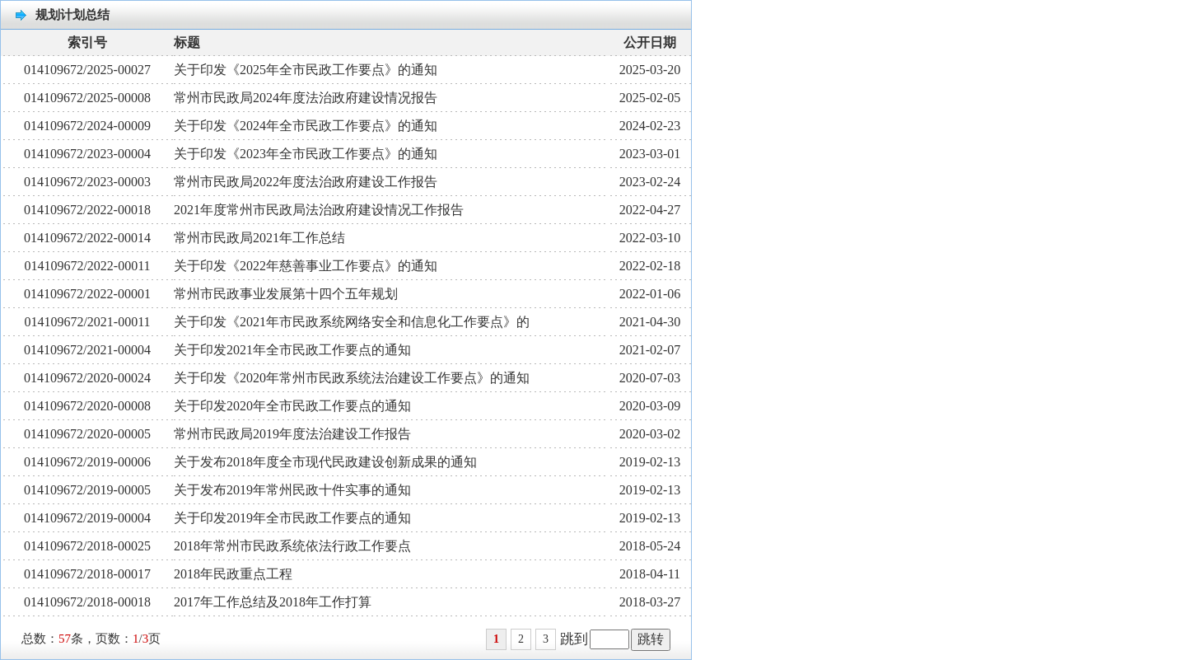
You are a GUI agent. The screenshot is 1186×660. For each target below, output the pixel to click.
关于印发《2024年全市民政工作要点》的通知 (305, 126)
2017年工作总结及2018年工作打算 (272, 602)
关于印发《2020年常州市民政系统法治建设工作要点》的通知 (352, 378)
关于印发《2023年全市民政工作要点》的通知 (305, 154)
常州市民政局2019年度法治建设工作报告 (292, 434)
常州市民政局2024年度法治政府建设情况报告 (305, 98)
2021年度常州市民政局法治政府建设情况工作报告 (319, 210)
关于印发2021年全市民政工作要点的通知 (292, 350)
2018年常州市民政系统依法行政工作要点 (292, 546)
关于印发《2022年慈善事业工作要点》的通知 (305, 266)
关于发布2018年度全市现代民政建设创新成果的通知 (325, 462)
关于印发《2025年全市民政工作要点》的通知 (305, 70)
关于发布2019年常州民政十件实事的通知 (292, 490)
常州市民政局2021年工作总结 (259, 238)
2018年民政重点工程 (233, 574)
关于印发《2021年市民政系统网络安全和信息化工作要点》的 (352, 322)
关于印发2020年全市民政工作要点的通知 (292, 406)
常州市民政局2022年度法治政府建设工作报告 (305, 182)
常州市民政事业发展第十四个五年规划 (286, 294)
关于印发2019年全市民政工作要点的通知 (292, 518)
